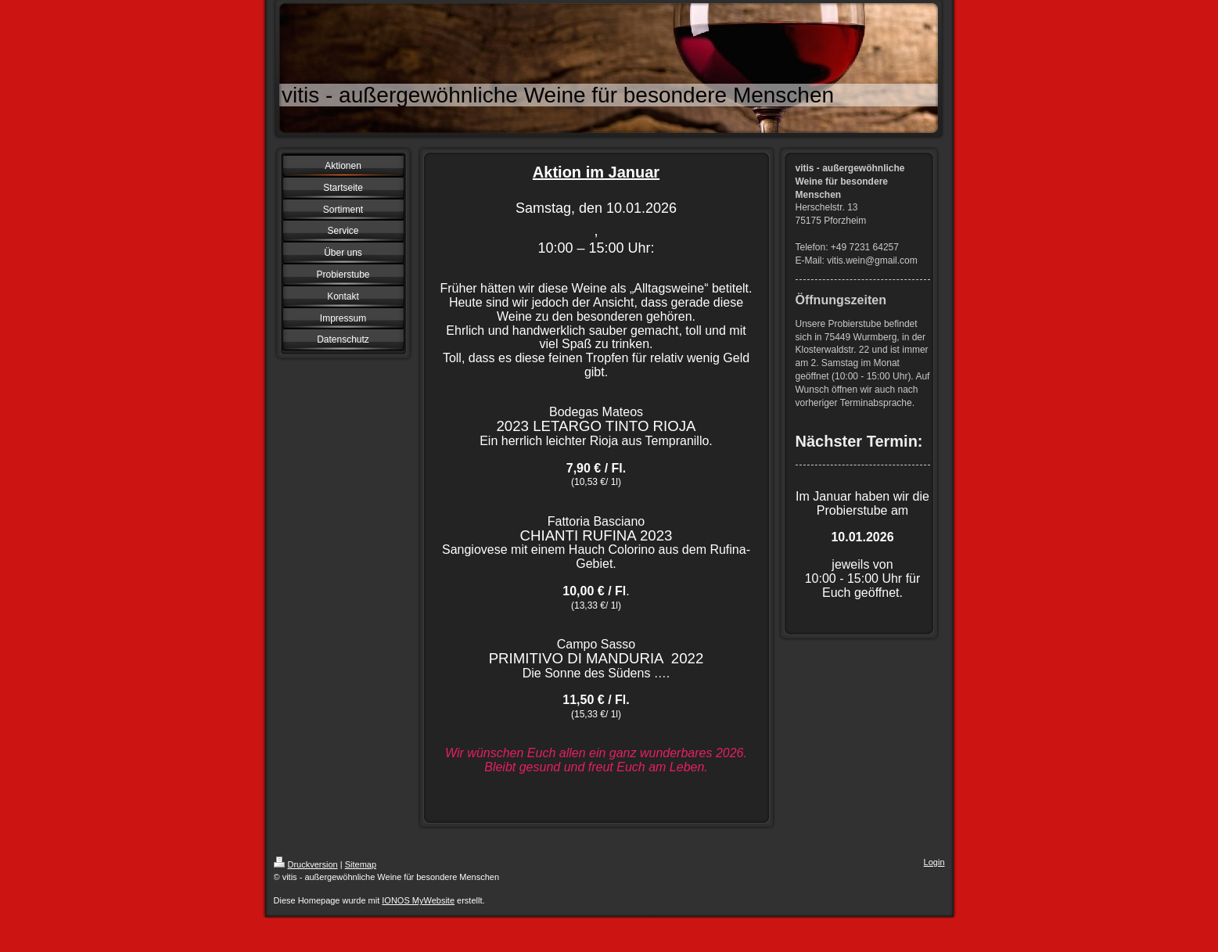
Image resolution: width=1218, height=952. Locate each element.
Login (934, 862)
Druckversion (306, 864)
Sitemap (360, 864)
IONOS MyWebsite (418, 900)
